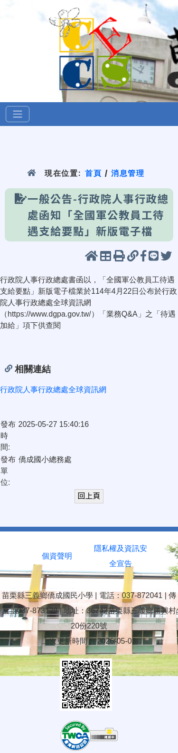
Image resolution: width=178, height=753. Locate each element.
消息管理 (128, 173)
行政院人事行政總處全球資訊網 (53, 390)
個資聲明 (57, 556)
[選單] (17, 114)
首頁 (93, 173)
